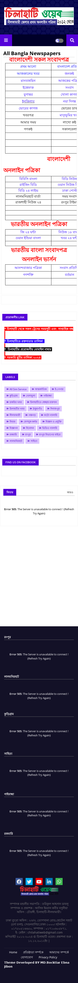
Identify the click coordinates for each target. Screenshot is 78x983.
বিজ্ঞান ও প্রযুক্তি (54, 421)
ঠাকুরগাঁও (37, 408)
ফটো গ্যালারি (50, 415)
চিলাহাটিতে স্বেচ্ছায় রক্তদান (43, 402)
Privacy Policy (48, 957)
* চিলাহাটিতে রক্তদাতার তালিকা (24, 341)
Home (13, 952)
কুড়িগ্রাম (14, 395)
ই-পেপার (59, 389)
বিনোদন (30, 428)
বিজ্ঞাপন (14, 428)
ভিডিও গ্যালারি (49, 428)
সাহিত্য (34, 441)
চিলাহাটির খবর (17, 408)
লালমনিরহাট (16, 441)
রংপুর (28, 434)
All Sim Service (18, 389)
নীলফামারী (15, 415)
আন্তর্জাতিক (41, 389)
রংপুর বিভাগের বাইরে (50, 434)
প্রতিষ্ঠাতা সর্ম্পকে (33, 952)
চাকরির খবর (16, 402)
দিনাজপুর (55, 408)
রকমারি (13, 434)
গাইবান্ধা (47, 395)
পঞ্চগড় (32, 415)
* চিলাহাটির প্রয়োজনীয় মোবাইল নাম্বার (28, 349)
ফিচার (12, 421)
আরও (70, 492)
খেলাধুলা (30, 395)
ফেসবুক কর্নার (30, 421)
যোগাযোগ (27, 957)
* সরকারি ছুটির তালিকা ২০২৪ (22, 357)
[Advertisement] (39, 577)
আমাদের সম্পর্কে (59, 952)
